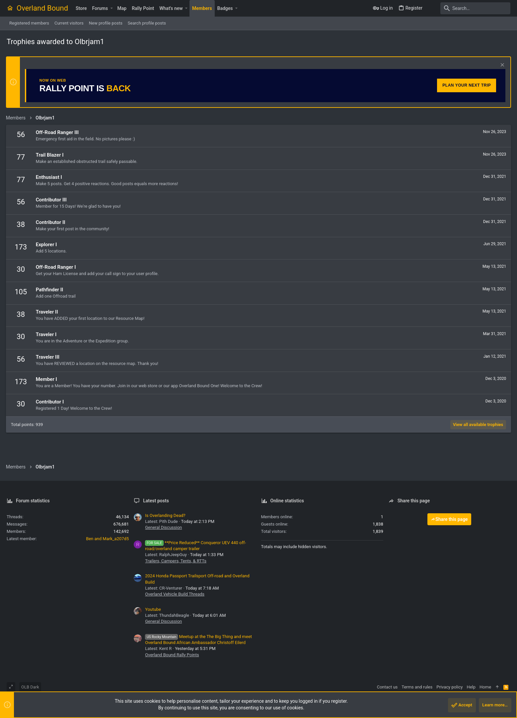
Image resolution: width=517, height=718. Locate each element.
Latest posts (156, 500)
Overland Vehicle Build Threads (174, 594)
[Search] (468, 8)
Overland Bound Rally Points (172, 654)
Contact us (387, 686)
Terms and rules (417, 686)
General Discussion (163, 527)
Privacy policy (449, 686)
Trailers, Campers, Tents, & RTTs (175, 560)
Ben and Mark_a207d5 (107, 538)
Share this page (449, 519)
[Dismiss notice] (501, 65)
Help (471, 686)
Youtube (153, 609)
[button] (111, 8)
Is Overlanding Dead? (165, 515)
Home (485, 686)
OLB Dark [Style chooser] (30, 686)
